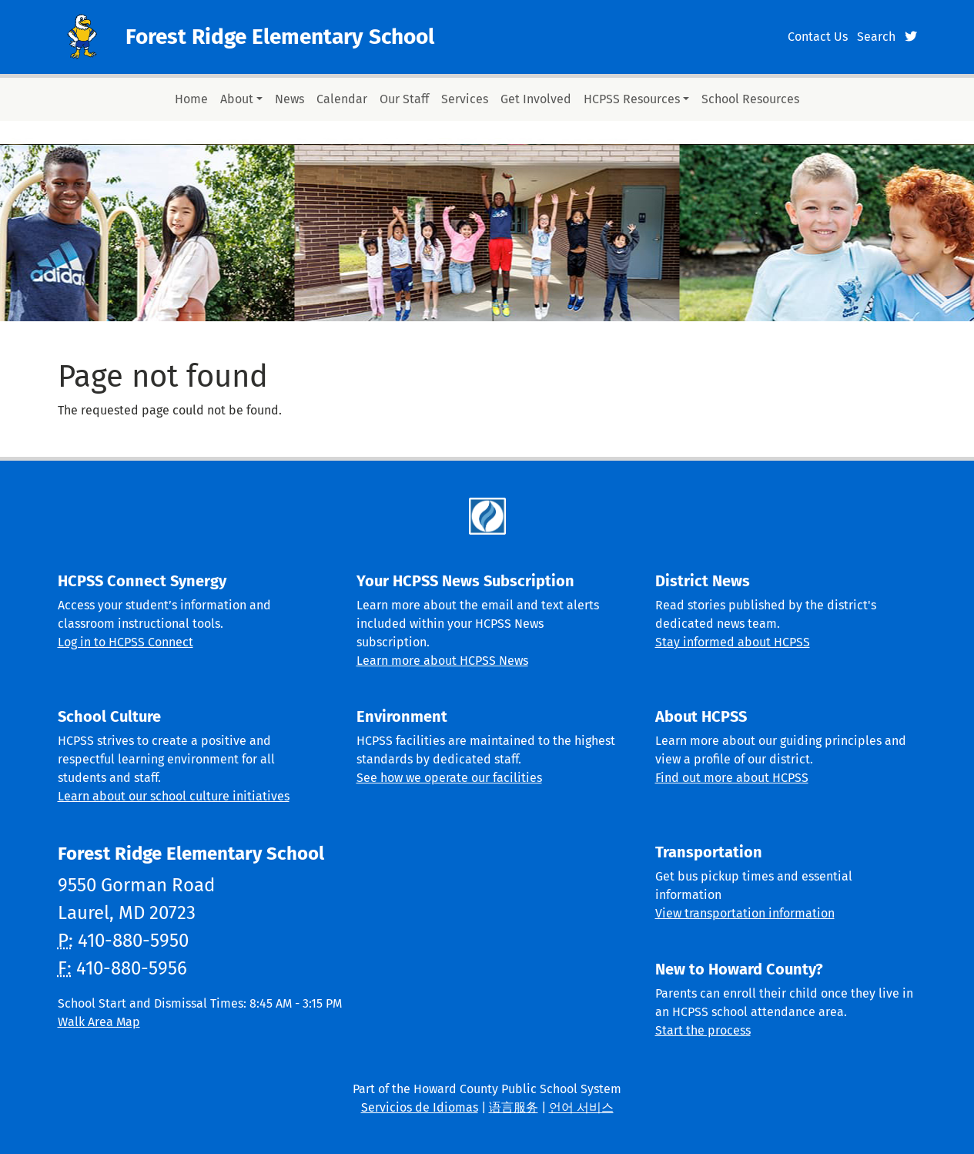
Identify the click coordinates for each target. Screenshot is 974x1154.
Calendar (341, 99)
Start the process (703, 1030)
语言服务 (513, 1107)
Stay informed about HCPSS (732, 642)
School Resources (750, 99)
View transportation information (745, 913)
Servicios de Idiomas (419, 1107)
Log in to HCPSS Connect (125, 642)
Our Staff (404, 99)
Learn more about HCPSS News (442, 660)
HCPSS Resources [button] (632, 99)
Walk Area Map (99, 1022)
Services (464, 99)
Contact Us (818, 36)
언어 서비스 (581, 1107)
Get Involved (535, 99)
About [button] (236, 99)
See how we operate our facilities (449, 777)
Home (191, 99)
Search (876, 36)
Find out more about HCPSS (731, 777)
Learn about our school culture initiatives (174, 796)
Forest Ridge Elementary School (280, 36)
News (289, 99)
